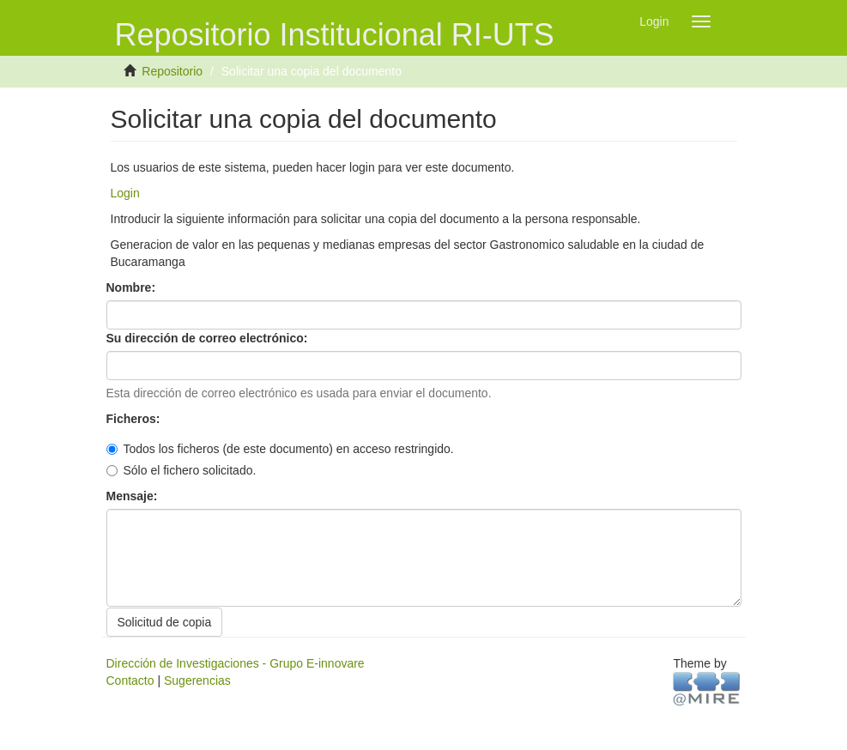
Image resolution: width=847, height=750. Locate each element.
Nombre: (132, 287)
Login (125, 193)
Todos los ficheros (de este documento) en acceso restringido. (280, 449)
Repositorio (172, 71)
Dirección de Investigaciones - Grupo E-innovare (235, 663)
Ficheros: (135, 419)
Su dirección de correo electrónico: (209, 338)
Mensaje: (133, 496)
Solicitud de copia (165, 622)
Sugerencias (197, 680)
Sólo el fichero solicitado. (181, 470)
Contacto (130, 680)
